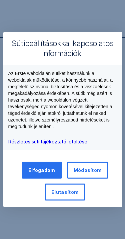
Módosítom (88, 170)
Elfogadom (41, 170)
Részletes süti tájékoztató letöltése (47, 141)
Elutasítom (65, 192)
